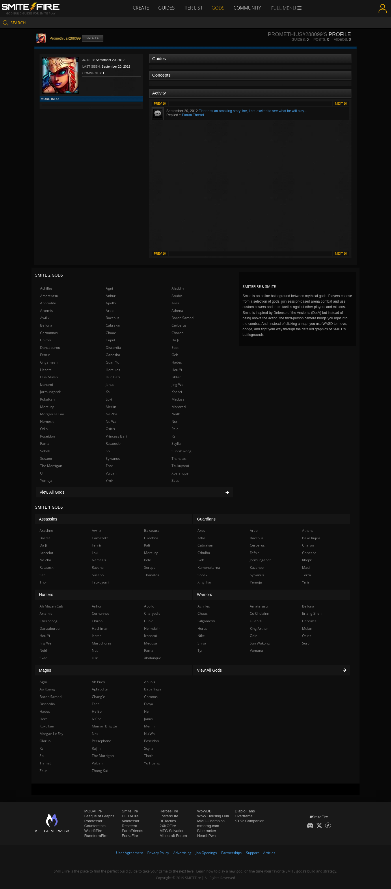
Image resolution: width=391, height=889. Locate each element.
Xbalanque (180, 473)
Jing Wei (178, 384)
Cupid (110, 340)
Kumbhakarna (209, 567)
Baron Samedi (183, 317)
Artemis (46, 310)
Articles (269, 852)
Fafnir (254, 552)
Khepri (177, 391)
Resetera (129, 826)
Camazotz (100, 538)
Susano (46, 458)
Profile (92, 38)
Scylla (176, 443)
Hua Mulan (49, 377)
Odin (44, 428)
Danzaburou (50, 347)
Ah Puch (98, 681)
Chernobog (48, 620)
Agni (109, 288)
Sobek (45, 451)
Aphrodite (48, 303)
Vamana (256, 650)
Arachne (46, 530)
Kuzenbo (257, 567)
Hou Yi (177, 369)
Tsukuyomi (180, 465)
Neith (176, 414)
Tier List (193, 8)
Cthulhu (204, 552)
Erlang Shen (311, 613)
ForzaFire (130, 836)
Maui (306, 567)
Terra (306, 575)
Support (252, 852)
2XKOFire (167, 826)
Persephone (101, 740)
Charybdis (152, 613)
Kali (108, 391)
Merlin (111, 406)
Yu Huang (152, 763)
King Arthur (259, 628)
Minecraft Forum (173, 836)
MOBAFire (93, 811)
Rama (44, 443)
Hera (44, 718)
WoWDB (204, 811)
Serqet (149, 567)
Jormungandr (50, 391)
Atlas (202, 538)
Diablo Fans (245, 811)
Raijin (96, 748)
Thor (109, 465)
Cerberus (179, 325)
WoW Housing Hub (213, 816)
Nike (201, 635)
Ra (174, 436)
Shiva (202, 643)
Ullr (43, 473)
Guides (166, 8)
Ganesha (113, 354)
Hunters (46, 594)
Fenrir (45, 354)
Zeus (175, 480)
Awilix (44, 317)
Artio (109, 310)
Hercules (113, 369)
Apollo (111, 303)
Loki (109, 399)
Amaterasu (49, 295)
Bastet (45, 538)
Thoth (148, 755)
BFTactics (167, 821)
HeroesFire (168, 811)
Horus (202, 628)
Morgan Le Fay (52, 414)
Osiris (110, 428)
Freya (148, 703)
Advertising (182, 852)
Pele (175, 428)
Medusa (178, 399)
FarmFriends (132, 831)
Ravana (98, 567)
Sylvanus (113, 458)
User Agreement (129, 852)
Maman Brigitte (104, 726)
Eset (175, 347)
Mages (45, 670)
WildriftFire (93, 831)
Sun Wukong (181, 451)
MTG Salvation (171, 831)
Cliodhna (151, 538)
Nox (95, 733)
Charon (177, 332)
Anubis (177, 295)
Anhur (111, 295)
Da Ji (175, 340)
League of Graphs (99, 816)
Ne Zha (111, 414)
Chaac (111, 332)
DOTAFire (130, 816)
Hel (147, 711)
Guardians (206, 519)
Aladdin (178, 288)
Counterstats (95, 826)
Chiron (45, 340)
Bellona (46, 325)
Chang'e (98, 696)
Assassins (48, 519)
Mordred (179, 406)
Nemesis (47, 421)
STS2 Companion (250, 821)
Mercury (47, 406)
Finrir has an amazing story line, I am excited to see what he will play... (253, 111)
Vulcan (111, 473)
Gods (218, 8)
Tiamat (45, 763)
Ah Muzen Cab (51, 606)
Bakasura (151, 530)
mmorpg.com (208, 826)
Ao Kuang (47, 689)
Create (141, 8)
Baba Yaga (152, 689)
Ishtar (176, 377)
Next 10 (341, 103)
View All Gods (134, 492)
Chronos (151, 696)
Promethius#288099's (297, 34)
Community (247, 8)
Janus (110, 384)
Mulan (307, 628)
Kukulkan (47, 399)
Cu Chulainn (259, 613)
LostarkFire (168, 816)
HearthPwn (206, 836)
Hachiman (100, 628)
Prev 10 (160, 103)
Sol (108, 451)
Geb (175, 354)
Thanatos (179, 458)
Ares (175, 303)
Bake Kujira (311, 538)
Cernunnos (49, 332)
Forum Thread (193, 115)
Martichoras (101, 643)
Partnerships (231, 852)
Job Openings (206, 852)
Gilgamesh (48, 362)
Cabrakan (113, 325)
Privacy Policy (158, 852)
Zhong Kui (100, 770)
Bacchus (112, 317)
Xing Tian (205, 582)
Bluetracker (206, 831)
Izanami (46, 384)
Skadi (44, 657)
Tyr (200, 650)
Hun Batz (113, 377)
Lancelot (46, 552)
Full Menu (286, 8)
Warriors (204, 594)
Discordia (113, 347)
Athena (177, 310)
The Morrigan (51, 465)
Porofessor (93, 821)
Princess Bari (116, 436)
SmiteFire (130, 811)
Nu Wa (111, 421)
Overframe (243, 816)
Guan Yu (112, 362)
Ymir (109, 480)
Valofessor (130, 821)
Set (42, 575)
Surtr (306, 643)
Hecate (46, 369)
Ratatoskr (113, 443)
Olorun (45, 740)
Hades (177, 362)
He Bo (97, 711)
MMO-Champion (211, 821)
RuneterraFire (95, 836)
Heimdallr (152, 628)
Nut (174, 421)
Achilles (46, 288)
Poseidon (47, 436)
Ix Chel (97, 718)
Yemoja (46, 480)
